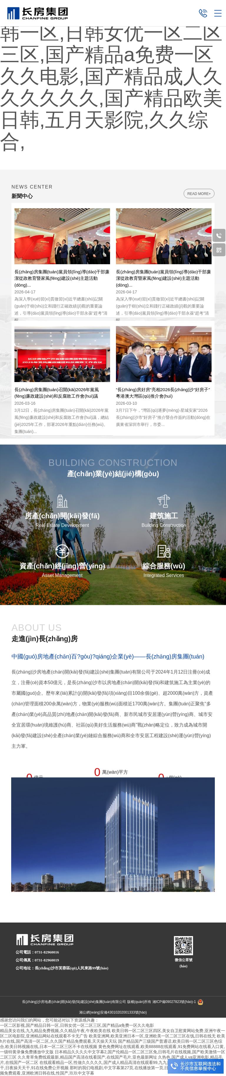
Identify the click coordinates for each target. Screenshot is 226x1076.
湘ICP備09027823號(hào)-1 (174, 1002)
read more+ (199, 194)
